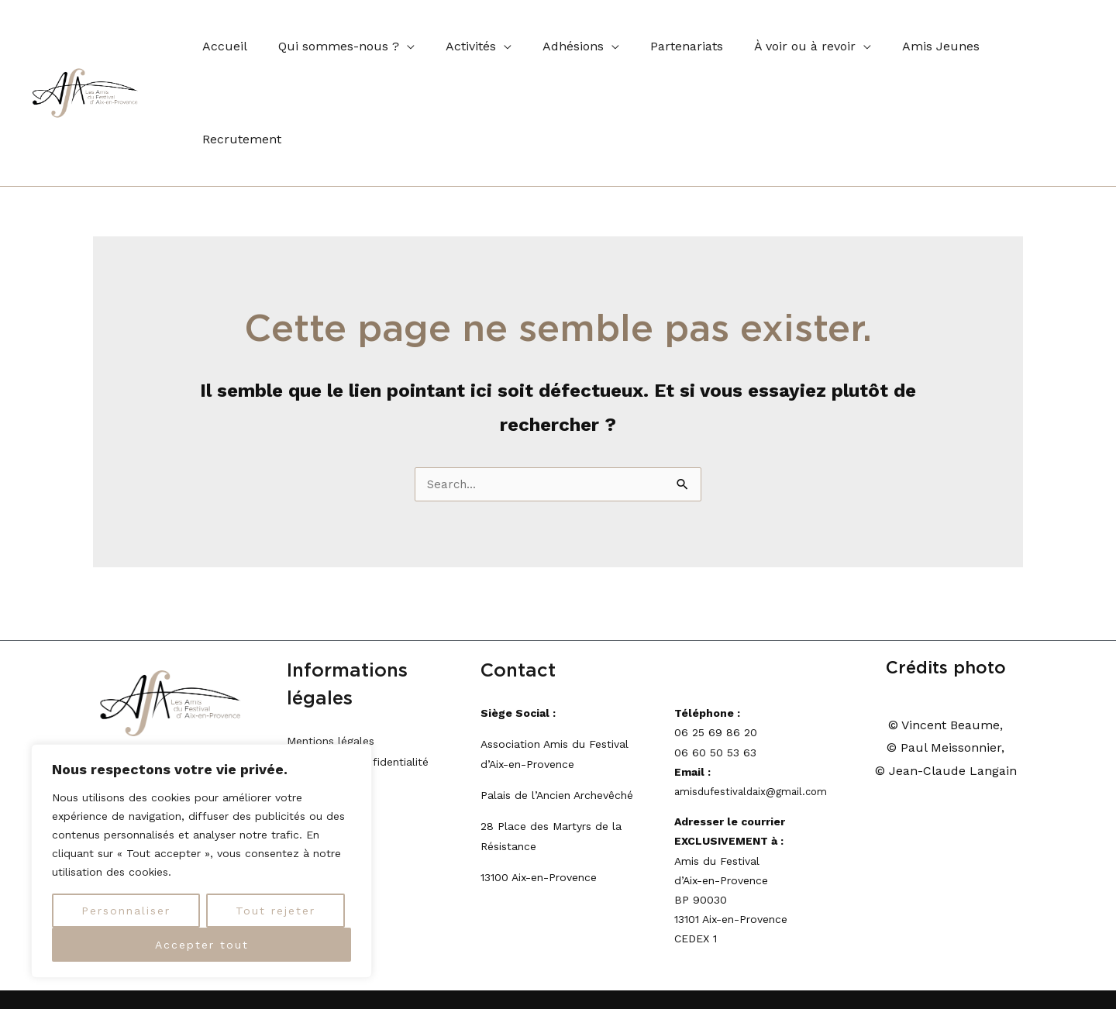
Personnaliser (125, 910)
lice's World (993, 941)
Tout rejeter (275, 910)
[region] (201, 861)
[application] (397, 47)
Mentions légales (330, 651)
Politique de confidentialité (358, 671)
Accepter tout (202, 944)
